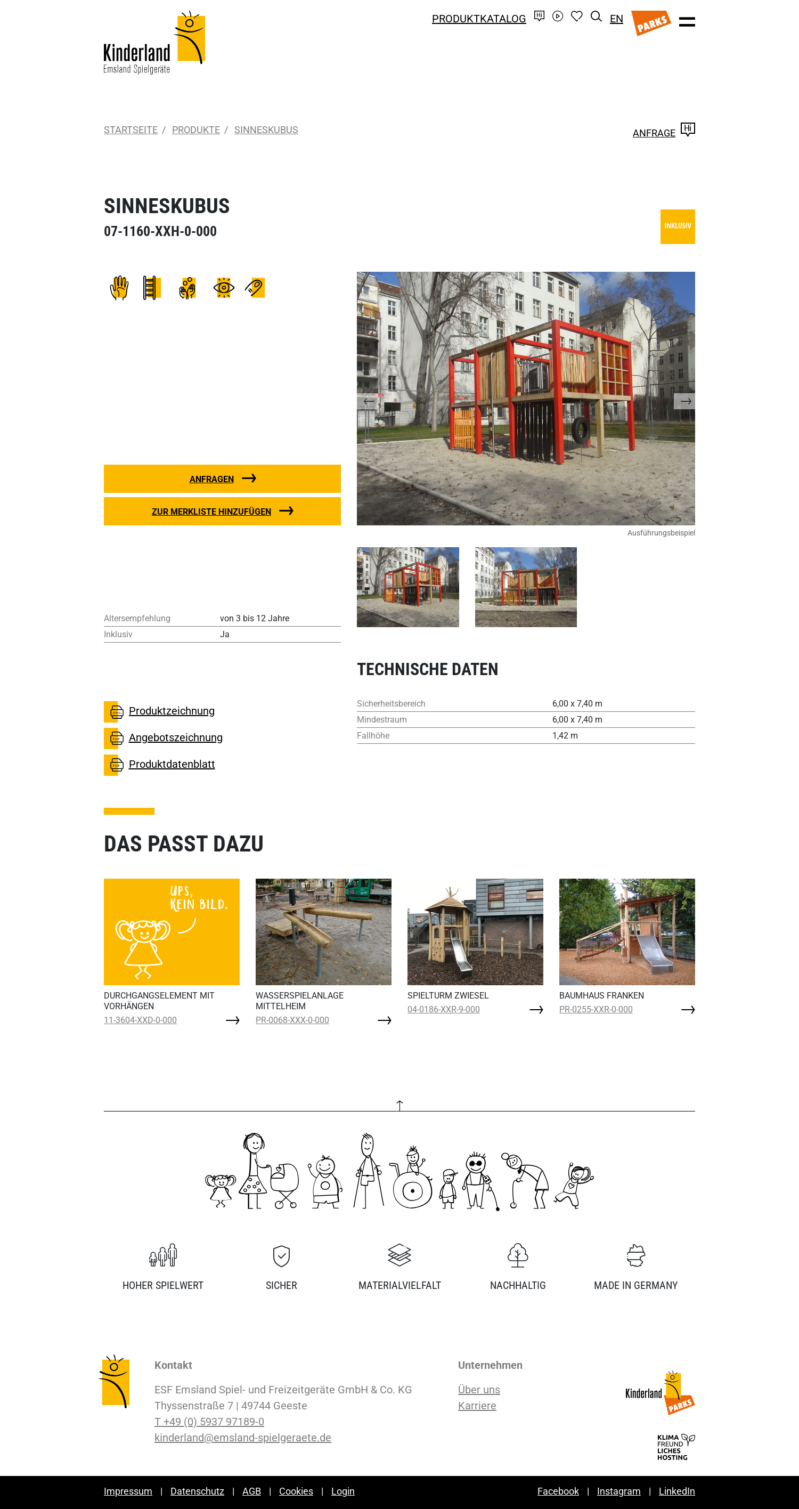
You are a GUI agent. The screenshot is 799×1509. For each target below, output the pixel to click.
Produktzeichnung (159, 712)
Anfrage (664, 133)
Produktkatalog (479, 18)
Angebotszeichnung (163, 738)
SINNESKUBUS (266, 129)
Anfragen (212, 479)
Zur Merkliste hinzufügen (211, 512)
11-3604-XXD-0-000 (140, 1020)
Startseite (131, 129)
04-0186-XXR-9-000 (443, 1009)
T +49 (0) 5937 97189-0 (209, 1421)
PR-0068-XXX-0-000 (292, 1020)
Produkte (196, 129)
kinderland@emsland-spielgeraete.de (242, 1437)
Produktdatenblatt (159, 765)
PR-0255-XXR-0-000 (596, 1009)
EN (616, 18)
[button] (378, 398)
